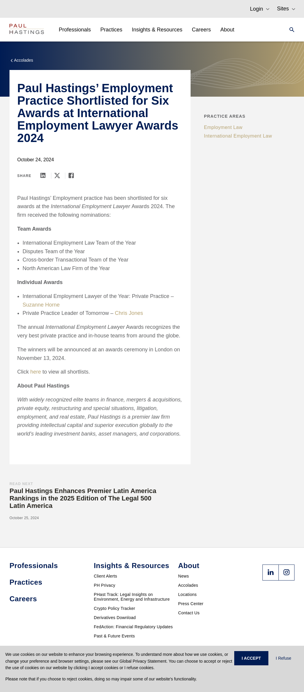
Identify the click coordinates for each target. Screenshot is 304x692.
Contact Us (189, 612)
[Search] (290, 29)
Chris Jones (129, 313)
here (35, 372)
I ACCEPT (251, 658)
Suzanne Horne (41, 305)
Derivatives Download (115, 617)
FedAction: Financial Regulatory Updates (133, 626)
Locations (187, 594)
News (183, 576)
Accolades (188, 585)
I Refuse (283, 658)
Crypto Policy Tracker (114, 608)
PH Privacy (104, 585)
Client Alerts (105, 576)
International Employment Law (238, 135)
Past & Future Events (114, 636)
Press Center (190, 603)
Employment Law (223, 127)
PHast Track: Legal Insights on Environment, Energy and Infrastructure (132, 597)
